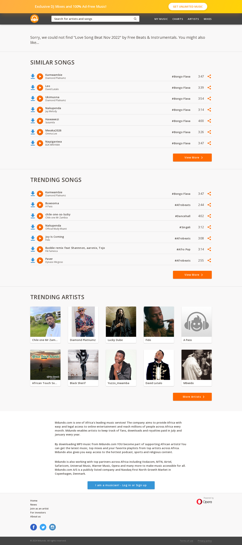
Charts (177, 19)
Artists (193, 19)
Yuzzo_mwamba (118, 383)
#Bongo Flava (181, 76)
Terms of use (186, 540)
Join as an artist (39, 508)
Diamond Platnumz (83, 340)
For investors (38, 512)
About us (35, 516)
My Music (161, 19)
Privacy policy (205, 540)
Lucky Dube (115, 340)
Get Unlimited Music (188, 6)
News (33, 504)
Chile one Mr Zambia (45, 340)
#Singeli (185, 227)
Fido (148, 340)
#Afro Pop (184, 249)
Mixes (208, 19)
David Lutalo (154, 383)
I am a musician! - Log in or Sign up (121, 485)
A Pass (187, 340)
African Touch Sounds (45, 383)
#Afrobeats (183, 205)
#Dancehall (183, 216)
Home (33, 500)
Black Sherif (78, 383)
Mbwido (188, 383)
